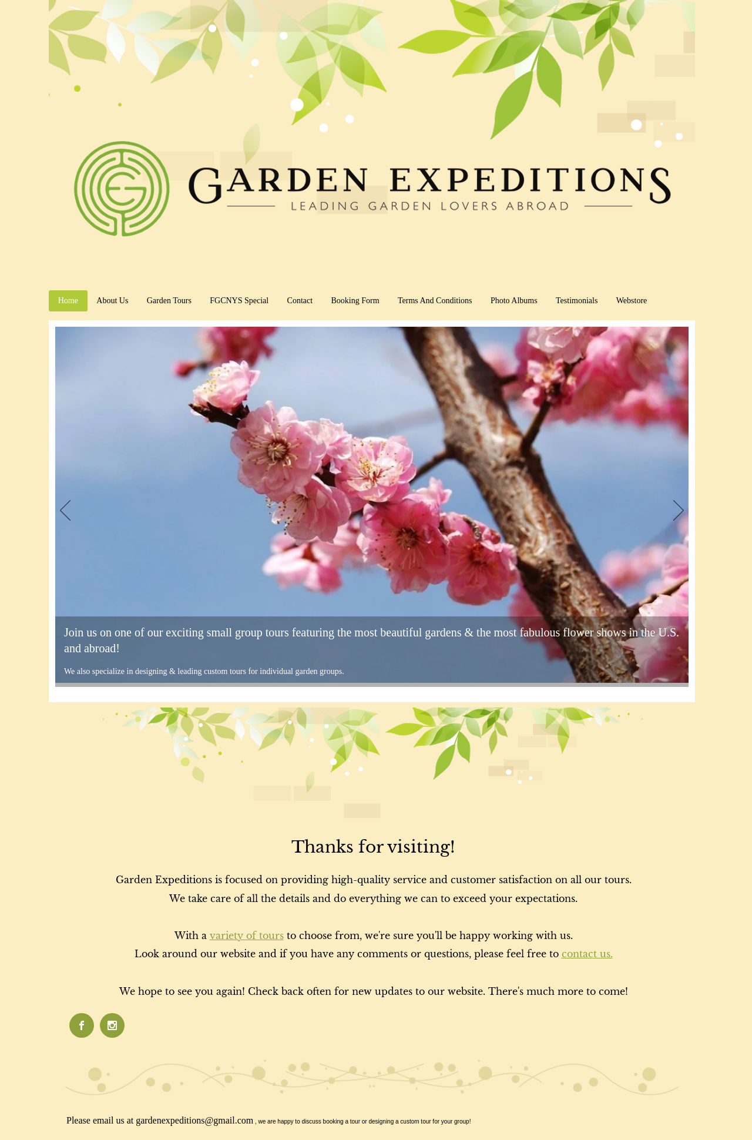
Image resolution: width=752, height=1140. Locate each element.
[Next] (678, 511)
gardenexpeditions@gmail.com (194, 1120)
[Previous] (65, 511)
